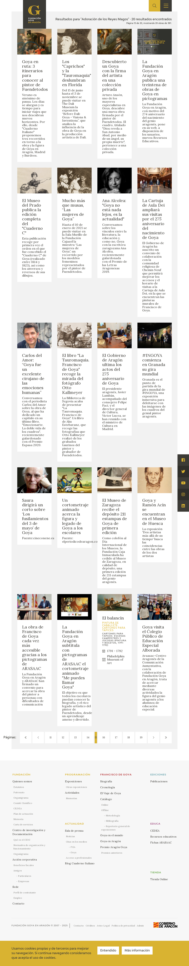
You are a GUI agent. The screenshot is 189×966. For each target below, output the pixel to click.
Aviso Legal (103, 925)
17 (116, 737)
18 (128, 737)
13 (75, 737)
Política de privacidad (123, 925)
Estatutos (18, 787)
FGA (73, 847)
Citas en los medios (76, 841)
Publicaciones (159, 781)
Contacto (18, 903)
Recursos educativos (163, 836)
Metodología (113, 815)
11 (51, 737)
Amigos (17, 870)
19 (141, 737)
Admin (140, 925)
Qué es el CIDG (21, 839)
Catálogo (106, 799)
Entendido (108, 950)
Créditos (90, 925)
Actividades (72, 792)
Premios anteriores (111, 852)
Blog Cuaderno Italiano (79, 863)
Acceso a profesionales (79, 857)
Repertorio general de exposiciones (115, 828)
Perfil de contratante (24, 892)
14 (88, 737)
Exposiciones (73, 781)
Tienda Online (159, 879)
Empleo (17, 897)
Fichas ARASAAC (161, 842)
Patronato (19, 792)
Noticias (70, 836)
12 (63, 737)
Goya (73, 852)
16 (104, 737)
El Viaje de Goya (110, 793)
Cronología (107, 787)
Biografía (106, 781)
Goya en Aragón (110, 841)
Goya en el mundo (111, 835)
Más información (137, 950)
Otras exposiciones (76, 787)
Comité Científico (22, 803)
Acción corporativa (24, 859)
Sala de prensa (74, 830)
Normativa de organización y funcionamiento (29, 847)
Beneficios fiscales (23, 865)
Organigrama (20, 797)
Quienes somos (22, 781)
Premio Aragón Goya (113, 847)
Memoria (18, 819)
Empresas (23, 881)
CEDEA (17, 808)
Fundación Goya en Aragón (31, 926)
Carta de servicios (23, 824)
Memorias (71, 798)
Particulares (24, 875)
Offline (105, 810)
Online (104, 804)
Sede (15, 887)
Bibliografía (112, 820)
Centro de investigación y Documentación (28, 832)
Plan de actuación (23, 813)
